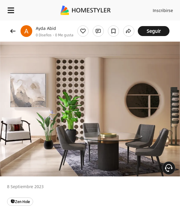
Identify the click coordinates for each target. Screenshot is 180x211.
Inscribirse (163, 10)
